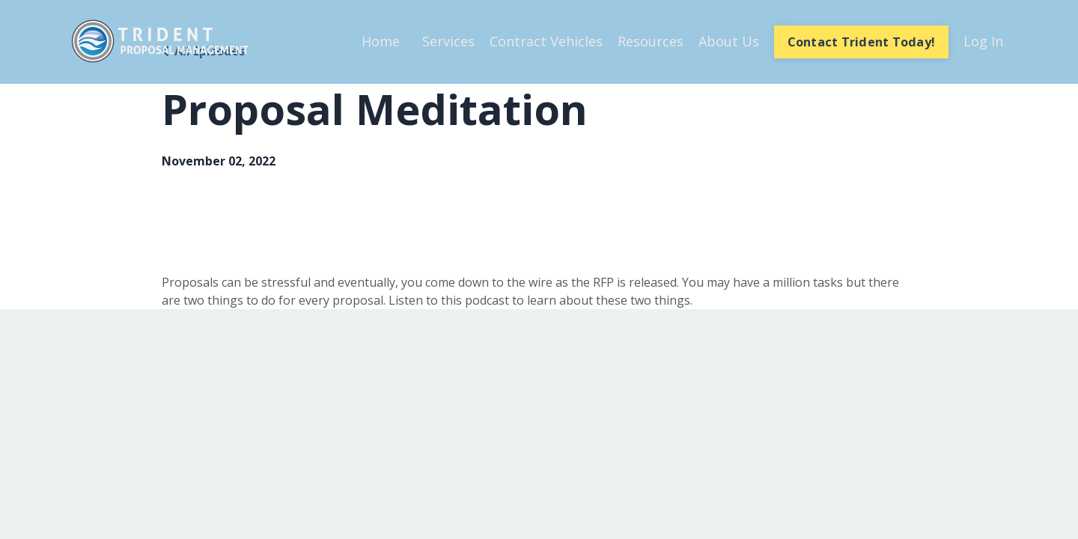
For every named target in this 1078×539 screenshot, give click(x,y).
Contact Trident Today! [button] (862, 42)
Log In (983, 41)
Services (448, 41)
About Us (728, 41)
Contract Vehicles (546, 41)
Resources (650, 41)
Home (381, 41)
